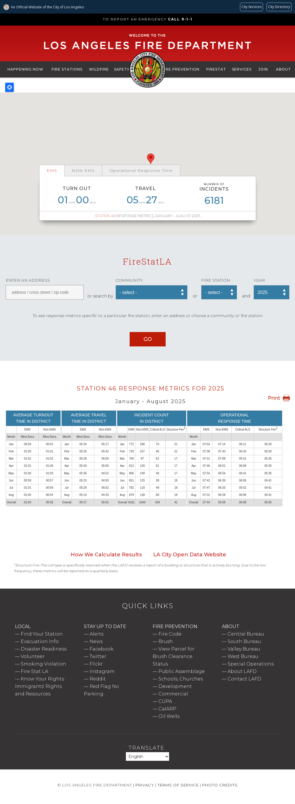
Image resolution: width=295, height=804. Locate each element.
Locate (9, 87)
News (96, 641)
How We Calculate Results (106, 554)
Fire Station (215, 280)
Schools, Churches (180, 679)
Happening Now (25, 69)
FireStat (216, 69)
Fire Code (169, 634)
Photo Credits (220, 785)
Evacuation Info (40, 641)
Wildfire (99, 69)
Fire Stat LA (34, 671)
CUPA (165, 701)
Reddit (98, 679)
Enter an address (28, 280)
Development (175, 686)
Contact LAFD (244, 679)
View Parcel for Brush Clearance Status (173, 656)
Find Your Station (42, 634)
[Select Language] (147, 756)
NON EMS (83, 170)
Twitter (98, 656)
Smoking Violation (43, 664)
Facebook (102, 649)
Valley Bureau (244, 649)
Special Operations (251, 664)
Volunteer (33, 656)
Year (259, 280)
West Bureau (243, 656)
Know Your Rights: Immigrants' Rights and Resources (40, 686)
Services (241, 69)
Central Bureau (246, 634)
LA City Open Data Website (189, 554)
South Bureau (244, 641)
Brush (165, 641)
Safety (121, 69)
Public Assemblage (181, 671)
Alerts (96, 634)
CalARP (167, 709)
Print (279, 398)
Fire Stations (67, 69)
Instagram (102, 671)
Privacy (144, 785)
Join (263, 69)
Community (129, 280)
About (283, 69)
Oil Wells (168, 716)
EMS (52, 170)
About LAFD (242, 671)
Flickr (96, 664)
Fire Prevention (180, 69)
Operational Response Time (141, 170)
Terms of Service (178, 785)
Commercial (173, 694)
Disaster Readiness (44, 649)
